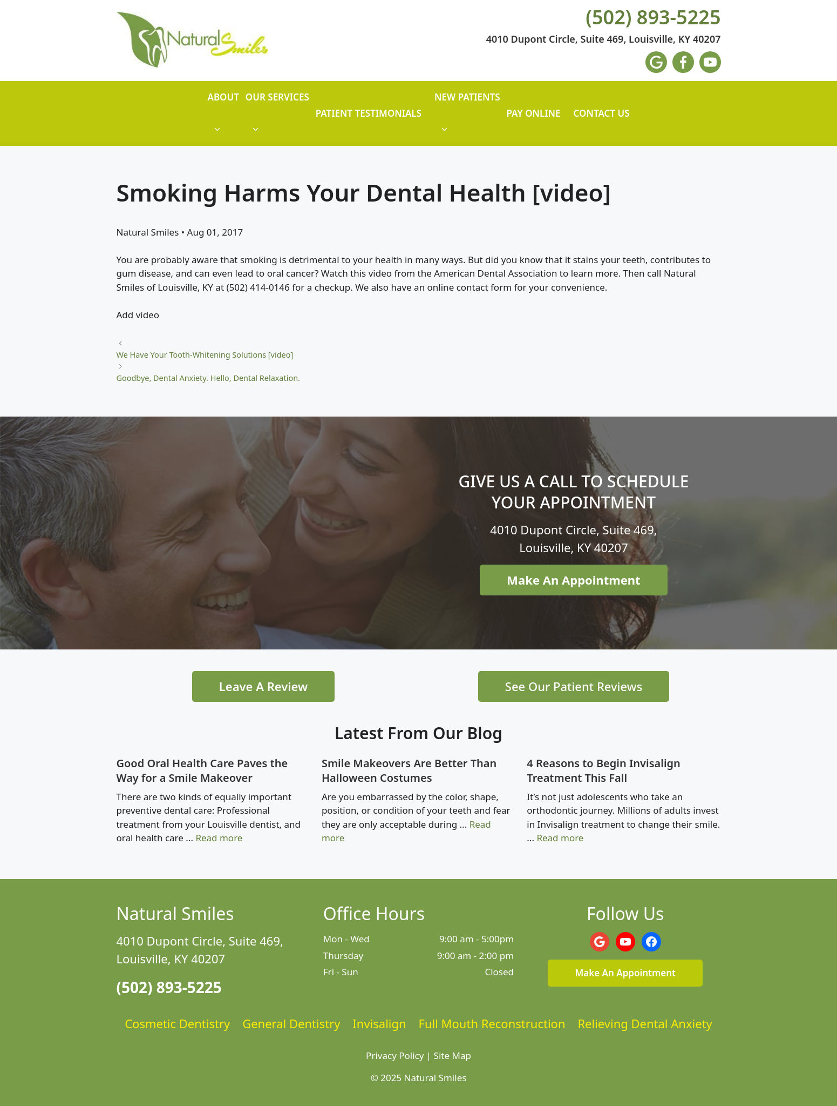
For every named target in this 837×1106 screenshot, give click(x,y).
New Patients (467, 118)
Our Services (277, 118)
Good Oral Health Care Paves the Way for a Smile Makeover (202, 770)
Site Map (452, 1055)
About (223, 118)
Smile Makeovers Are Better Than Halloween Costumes (409, 770)
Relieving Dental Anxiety (644, 1023)
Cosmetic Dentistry (177, 1023)
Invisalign (379, 1023)
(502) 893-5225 (653, 17)
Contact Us (602, 113)
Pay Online (534, 113)
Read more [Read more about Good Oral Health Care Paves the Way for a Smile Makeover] (218, 838)
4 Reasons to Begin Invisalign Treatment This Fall (604, 770)
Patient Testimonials (368, 113)
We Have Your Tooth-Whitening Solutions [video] (205, 355)
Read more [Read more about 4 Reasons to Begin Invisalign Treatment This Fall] (559, 838)
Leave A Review (263, 686)
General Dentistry (291, 1023)
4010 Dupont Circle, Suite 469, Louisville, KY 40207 (603, 39)
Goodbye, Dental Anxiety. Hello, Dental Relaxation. (208, 378)
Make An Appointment (573, 580)
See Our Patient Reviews (573, 686)
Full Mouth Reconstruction (492, 1023)
